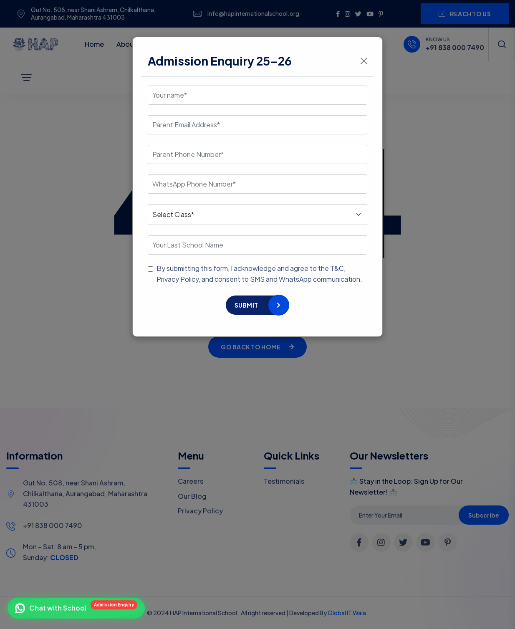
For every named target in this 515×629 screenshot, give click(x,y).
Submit (246, 305)
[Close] (364, 61)
